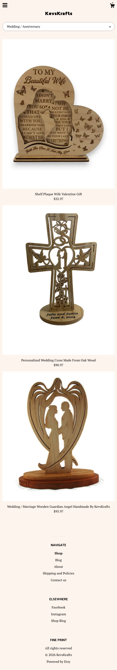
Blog (58, 560)
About (58, 566)
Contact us (58, 580)
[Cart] (112, 6)
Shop (58, 553)
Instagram (58, 614)
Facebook (58, 607)
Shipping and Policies (58, 573)
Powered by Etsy (58, 661)
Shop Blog (58, 620)
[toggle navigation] (4, 5)
